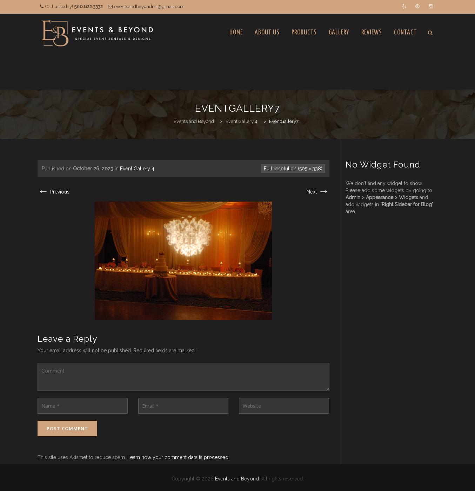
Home (236, 32)
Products (304, 32)
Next (318, 192)
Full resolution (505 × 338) (293, 168)
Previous (53, 192)
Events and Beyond (237, 479)
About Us (267, 32)
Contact (405, 32)
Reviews (371, 32)
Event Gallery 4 (137, 168)
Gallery (339, 32)
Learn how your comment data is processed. (178, 457)
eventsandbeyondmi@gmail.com (149, 6)
